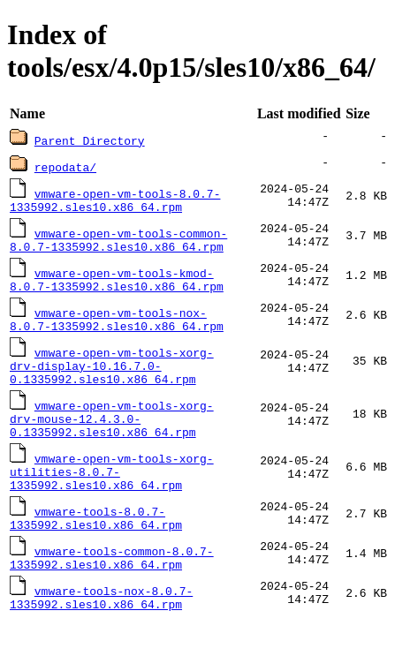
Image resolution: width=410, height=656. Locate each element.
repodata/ (65, 167)
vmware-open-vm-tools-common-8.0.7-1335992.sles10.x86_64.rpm (118, 244)
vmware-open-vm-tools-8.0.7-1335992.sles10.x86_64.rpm (115, 201)
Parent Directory (89, 140)
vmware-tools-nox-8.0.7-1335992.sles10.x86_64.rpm (101, 630)
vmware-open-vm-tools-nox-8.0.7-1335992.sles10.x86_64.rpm (117, 328)
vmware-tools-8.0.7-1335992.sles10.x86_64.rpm (96, 546)
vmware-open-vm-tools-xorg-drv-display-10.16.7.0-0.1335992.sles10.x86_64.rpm (112, 379)
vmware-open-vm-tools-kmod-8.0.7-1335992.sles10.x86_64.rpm (117, 286)
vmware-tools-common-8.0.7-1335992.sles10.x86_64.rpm (112, 588)
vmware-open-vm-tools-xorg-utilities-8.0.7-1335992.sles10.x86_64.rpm (112, 495)
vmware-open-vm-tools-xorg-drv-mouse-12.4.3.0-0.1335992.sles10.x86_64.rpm (112, 437)
